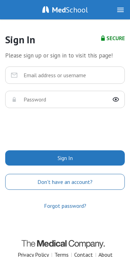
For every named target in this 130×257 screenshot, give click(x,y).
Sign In (65, 157)
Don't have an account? (65, 181)
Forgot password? (65, 205)
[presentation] (65, 128)
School (70, 10)
